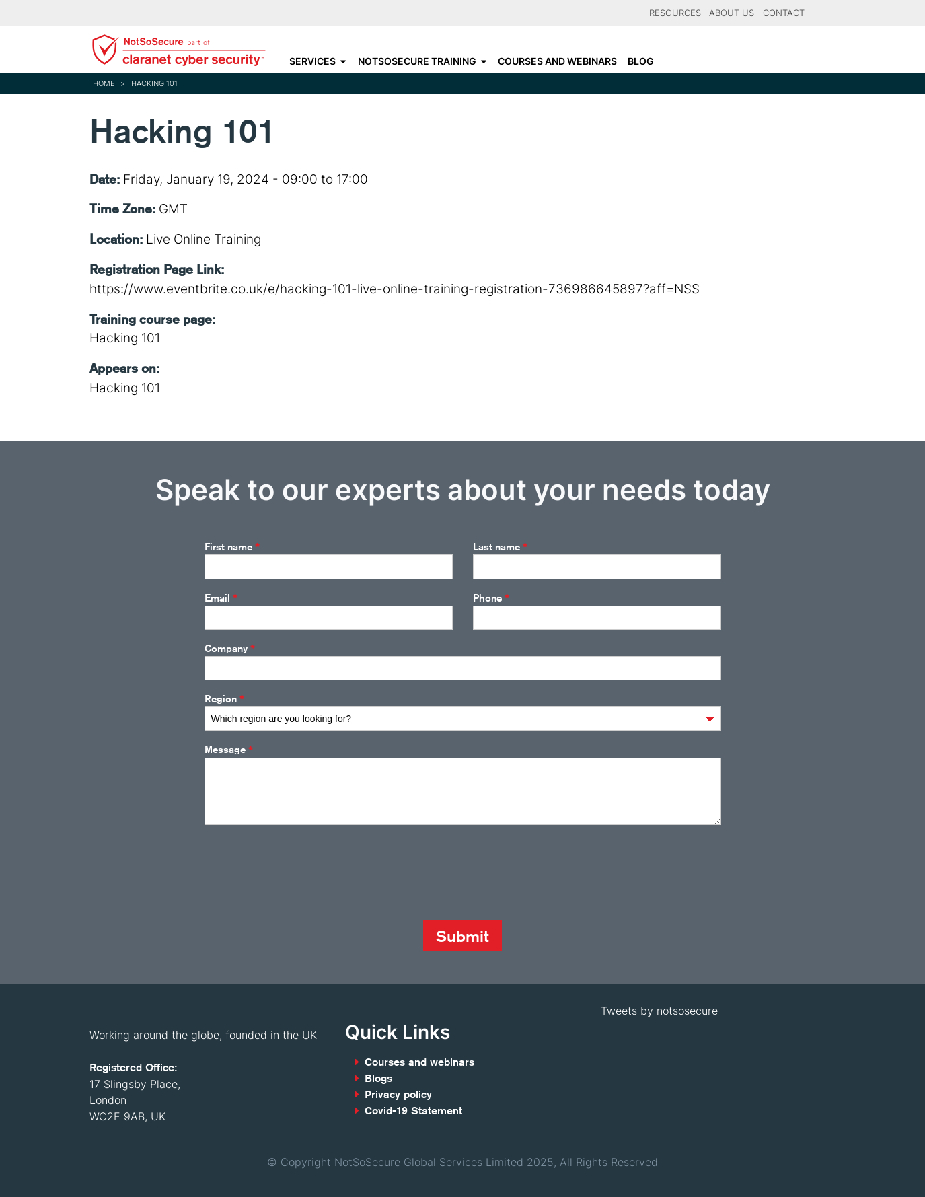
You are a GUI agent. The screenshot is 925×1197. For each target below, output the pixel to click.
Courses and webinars (557, 61)
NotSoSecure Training (417, 61)
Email (221, 598)
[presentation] (307, 872)
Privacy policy (398, 1094)
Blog (641, 61)
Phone (491, 598)
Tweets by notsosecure (659, 1010)
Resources (675, 13)
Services (312, 61)
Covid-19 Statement (413, 1110)
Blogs (378, 1078)
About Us (731, 13)
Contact (784, 13)
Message (229, 750)
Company (230, 648)
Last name (500, 547)
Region (224, 699)
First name (232, 547)
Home (104, 83)
